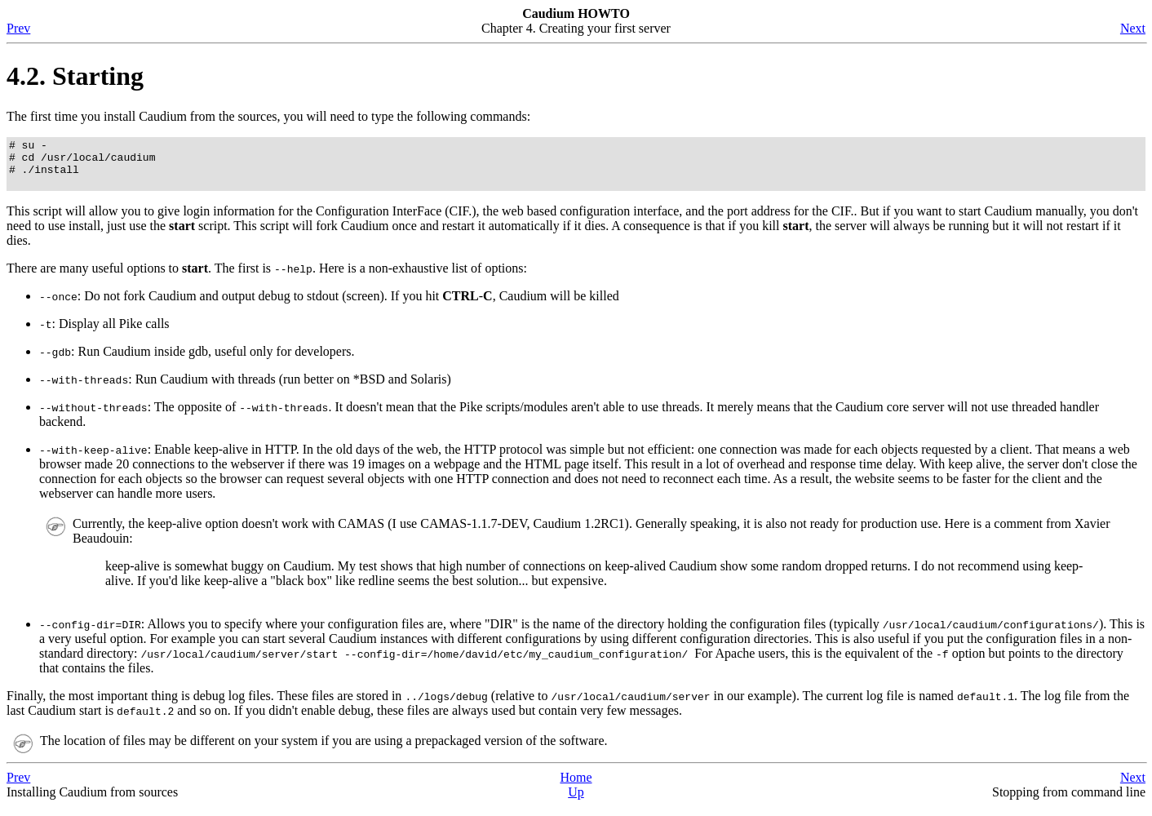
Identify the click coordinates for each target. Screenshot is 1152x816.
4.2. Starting (75, 76)
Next (1132, 28)
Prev (18, 28)
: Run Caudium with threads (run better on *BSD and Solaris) (245, 389)
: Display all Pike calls (104, 333)
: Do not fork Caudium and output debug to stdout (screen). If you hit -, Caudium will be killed (329, 306)
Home (576, 787)
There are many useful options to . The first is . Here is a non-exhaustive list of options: (267, 278)
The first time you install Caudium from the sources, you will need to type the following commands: (268, 116)
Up (576, 802)
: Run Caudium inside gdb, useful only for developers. (197, 361)
